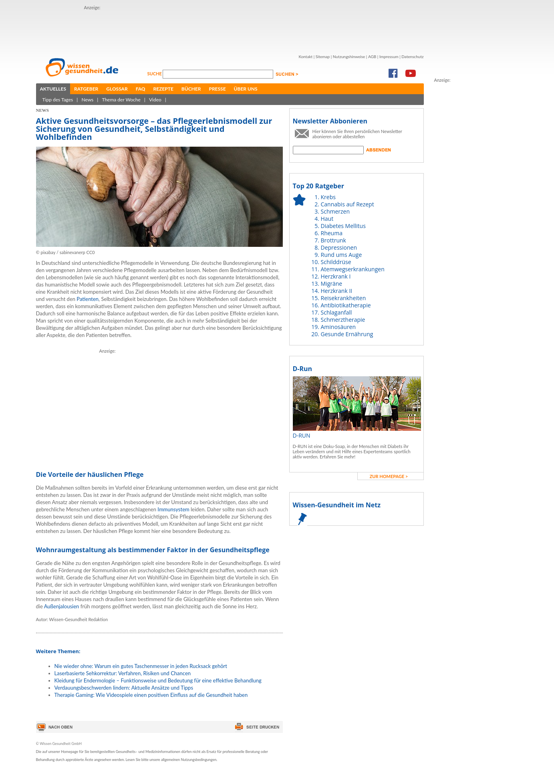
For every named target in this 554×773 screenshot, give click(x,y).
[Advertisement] (466, 204)
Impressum (389, 56)
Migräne (331, 283)
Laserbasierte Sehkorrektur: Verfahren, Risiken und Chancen (122, 673)
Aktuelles (53, 89)
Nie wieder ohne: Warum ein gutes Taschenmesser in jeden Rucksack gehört (140, 666)
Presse (217, 89)
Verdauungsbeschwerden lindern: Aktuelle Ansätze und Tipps (123, 687)
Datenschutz (412, 56)
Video (155, 100)
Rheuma (331, 233)
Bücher (191, 89)
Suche (155, 73)
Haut (327, 218)
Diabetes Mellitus (343, 226)
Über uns (246, 89)
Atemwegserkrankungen (353, 269)
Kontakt (305, 56)
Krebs (328, 197)
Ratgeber (86, 89)
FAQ (140, 89)
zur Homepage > (389, 476)
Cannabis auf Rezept (347, 204)
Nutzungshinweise (349, 56)
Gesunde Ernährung (347, 334)
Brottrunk (333, 240)
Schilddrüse (336, 262)
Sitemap (323, 56)
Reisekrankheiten (343, 298)
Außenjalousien (61, 606)
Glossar (116, 89)
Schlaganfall (336, 312)
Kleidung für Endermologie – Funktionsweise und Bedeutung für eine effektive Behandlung (158, 680)
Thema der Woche (121, 100)
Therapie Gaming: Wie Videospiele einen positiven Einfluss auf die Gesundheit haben (151, 695)
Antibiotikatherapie (346, 305)
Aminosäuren (338, 327)
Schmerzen (335, 211)
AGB (372, 56)
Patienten (88, 299)
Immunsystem (173, 509)
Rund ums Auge (341, 254)
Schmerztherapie (343, 319)
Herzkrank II (337, 291)
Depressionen (339, 247)
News (87, 100)
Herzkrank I (336, 276)
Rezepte (163, 89)
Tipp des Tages (57, 100)
